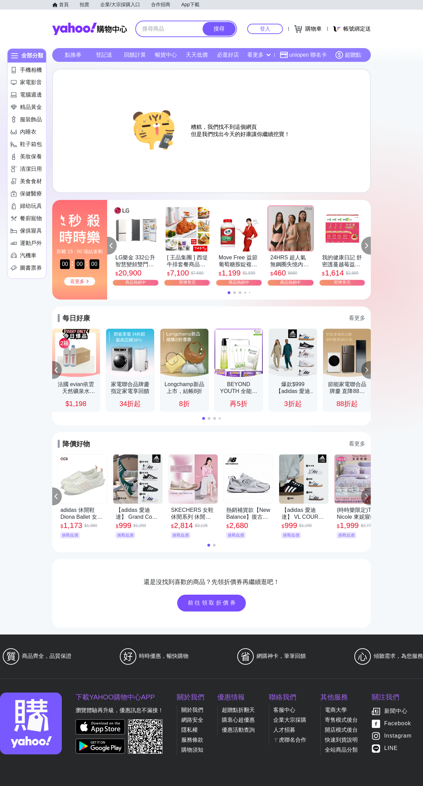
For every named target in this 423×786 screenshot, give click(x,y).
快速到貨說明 (341, 740)
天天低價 (197, 55)
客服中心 (284, 710)
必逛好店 (228, 55)
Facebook (397, 724)
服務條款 (192, 740)
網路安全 (192, 720)
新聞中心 (396, 711)
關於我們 (192, 710)
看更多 (259, 55)
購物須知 (192, 750)
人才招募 (284, 730)
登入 (265, 29)
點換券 (73, 55)
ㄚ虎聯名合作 (289, 740)
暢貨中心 (166, 55)
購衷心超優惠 (238, 720)
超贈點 (348, 55)
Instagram (398, 736)
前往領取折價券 (212, 603)
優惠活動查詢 (238, 730)
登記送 (104, 55)
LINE (391, 748)
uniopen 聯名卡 (303, 55)
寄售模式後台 (341, 720)
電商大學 (336, 710)
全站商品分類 (341, 750)
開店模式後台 (341, 730)
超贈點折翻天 (238, 710)
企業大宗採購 (289, 720)
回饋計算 (135, 55)
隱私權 (189, 730)
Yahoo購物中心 (89, 29)
